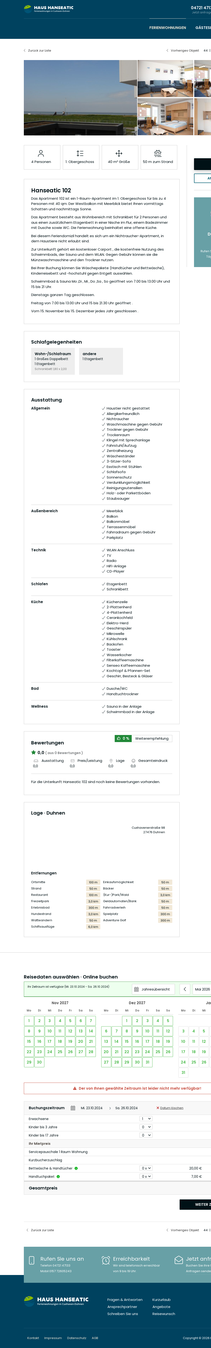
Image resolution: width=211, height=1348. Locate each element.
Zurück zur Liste (39, 50)
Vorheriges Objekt (185, 50)
